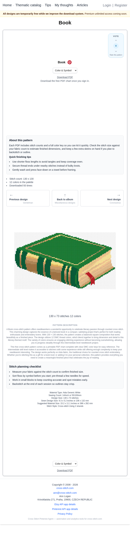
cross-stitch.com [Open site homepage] (64, 488)
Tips (48, 5)
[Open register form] (65, 77)
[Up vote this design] (116, 40)
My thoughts (64, 5)
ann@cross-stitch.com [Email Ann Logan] (65, 492)
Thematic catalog (28, 5)
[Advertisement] (65, 109)
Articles (82, 5)
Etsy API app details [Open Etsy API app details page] (65, 504)
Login (107, 5)
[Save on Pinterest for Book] (69, 62)
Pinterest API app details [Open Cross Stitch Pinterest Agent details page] (65, 509)
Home (7, 5)
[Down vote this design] (116, 51)
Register (121, 5)
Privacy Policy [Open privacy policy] (65, 513)
